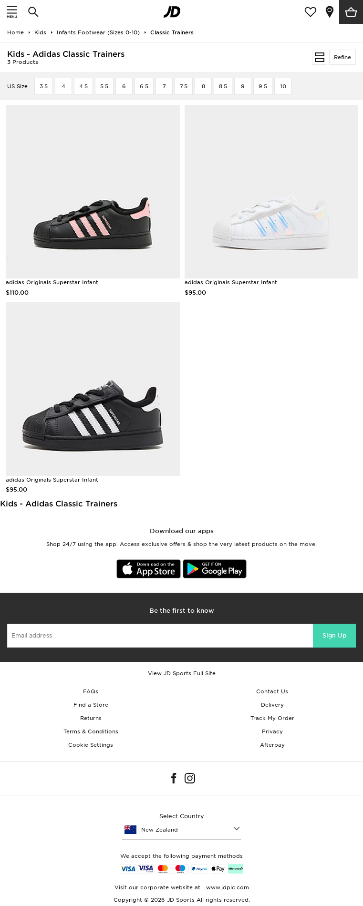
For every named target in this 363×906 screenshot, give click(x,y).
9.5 (263, 86)
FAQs (90, 691)
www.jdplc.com (226, 887)
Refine (342, 57)
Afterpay (272, 744)
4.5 (83, 86)
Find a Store (90, 704)
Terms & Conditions (90, 731)
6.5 (144, 86)
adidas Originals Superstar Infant (52, 282)
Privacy (272, 731)
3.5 (44, 86)
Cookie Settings (90, 744)
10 (283, 86)
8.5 (223, 86)
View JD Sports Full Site (182, 673)
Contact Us (272, 691)
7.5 (183, 86)
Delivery (272, 704)
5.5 (104, 86)
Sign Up (334, 635)
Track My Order (272, 718)
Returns (91, 718)
